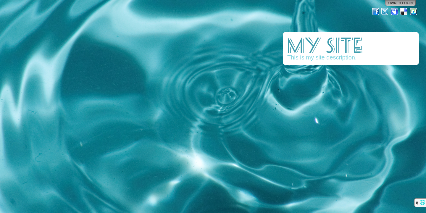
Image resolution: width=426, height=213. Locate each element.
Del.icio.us (404, 11)
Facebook (376, 11)
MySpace (394, 11)
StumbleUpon (413, 11)
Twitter (385, 11)
